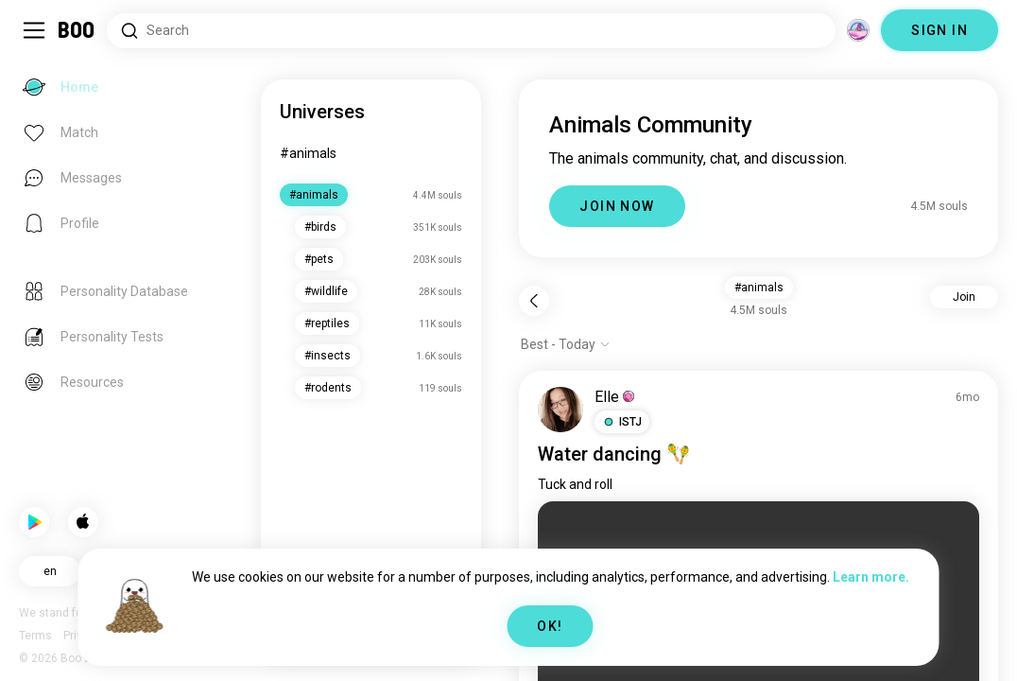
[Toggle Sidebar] (34, 30)
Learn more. (871, 577)
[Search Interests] (471, 30)
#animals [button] (759, 287)
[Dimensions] (858, 30)
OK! (549, 626)
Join (964, 297)
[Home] (77, 30)
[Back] (534, 301)
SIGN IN (939, 30)
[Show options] (566, 344)
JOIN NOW (616, 206)
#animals (308, 153)
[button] (622, 421)
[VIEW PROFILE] (560, 409)
